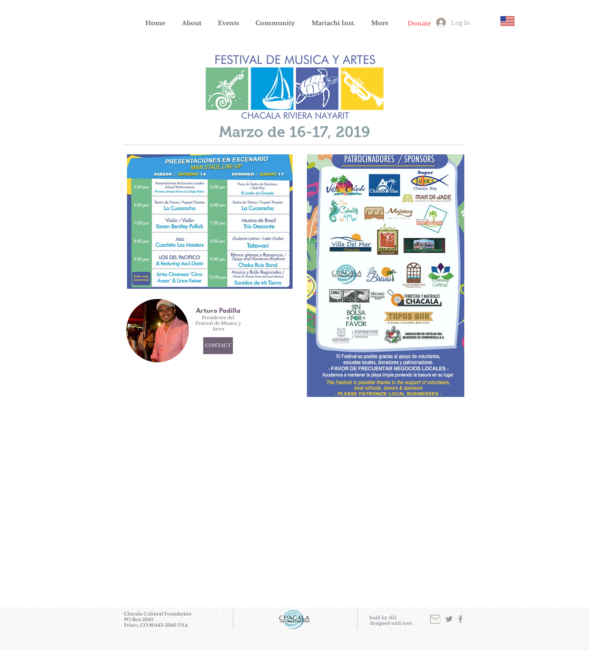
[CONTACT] (218, 345)
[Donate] (419, 23)
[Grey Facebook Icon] (460, 619)
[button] (192, 22)
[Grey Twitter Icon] (449, 619)
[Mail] (435, 619)
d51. (393, 617)
